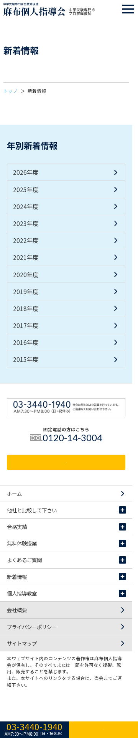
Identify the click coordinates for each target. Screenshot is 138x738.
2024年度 (25, 206)
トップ (10, 91)
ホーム (66, 493)
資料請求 (66, 462)
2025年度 (25, 189)
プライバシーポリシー (66, 627)
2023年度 (25, 223)
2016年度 (25, 342)
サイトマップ (66, 643)
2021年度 (25, 257)
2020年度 (25, 274)
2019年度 (25, 291)
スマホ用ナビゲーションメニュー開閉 (128, 9)
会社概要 (66, 610)
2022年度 (25, 240)
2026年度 (25, 172)
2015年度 (25, 359)
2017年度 (25, 325)
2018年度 (25, 308)
